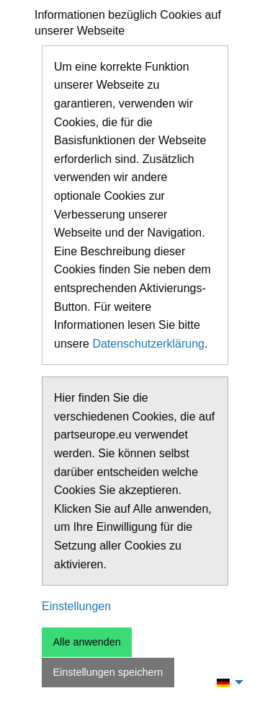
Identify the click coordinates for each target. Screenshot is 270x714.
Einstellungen (76, 606)
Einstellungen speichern (108, 672)
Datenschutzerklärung (148, 344)
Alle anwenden (86, 642)
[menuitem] (226, 682)
